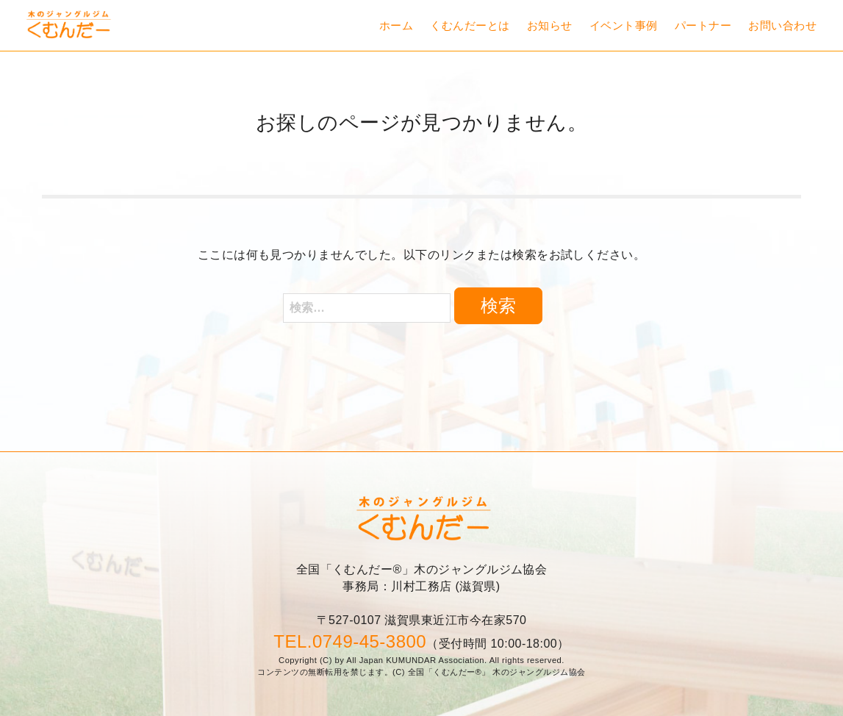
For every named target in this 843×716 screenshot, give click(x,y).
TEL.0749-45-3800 (349, 641)
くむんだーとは (469, 25)
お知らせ (550, 25)
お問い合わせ (782, 25)
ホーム (396, 25)
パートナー (703, 25)
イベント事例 (623, 25)
